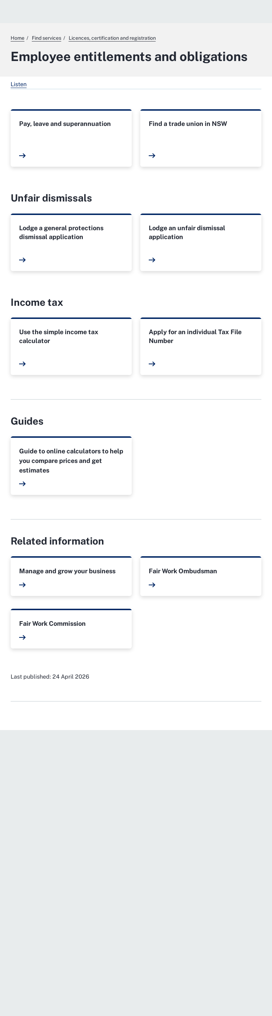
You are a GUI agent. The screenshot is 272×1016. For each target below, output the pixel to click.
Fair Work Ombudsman (183, 571)
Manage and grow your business (67, 571)
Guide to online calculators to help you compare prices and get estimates (71, 460)
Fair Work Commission (52, 623)
